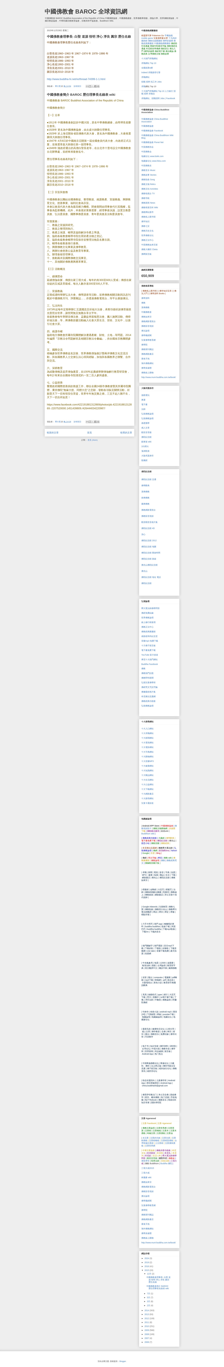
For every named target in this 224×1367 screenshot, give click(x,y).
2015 (147, 1270)
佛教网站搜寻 (147, 212)
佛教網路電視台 (148, 321)
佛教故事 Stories (148, 175)
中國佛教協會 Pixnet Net (152, 142)
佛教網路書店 (147, 354)
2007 (147, 1338)
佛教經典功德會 (148, 701)
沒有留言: (78, 86)
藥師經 (144, 41)
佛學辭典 (145, 485)
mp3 (149, 641)
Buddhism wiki (147, 833)
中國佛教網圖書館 (162, 43)
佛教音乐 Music (148, 170)
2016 (147, 1266)
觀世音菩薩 (146, 432)
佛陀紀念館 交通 (148, 479)
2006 (147, 1342)
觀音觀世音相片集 (149, 522)
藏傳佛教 (145, 504)
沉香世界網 (150, 1146)
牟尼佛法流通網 (148, 696)
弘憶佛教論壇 (147, 414)
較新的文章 (53, 432)
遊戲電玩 (145, 395)
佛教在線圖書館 (155, 41)
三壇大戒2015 (147, 1168)
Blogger (122, 1361)
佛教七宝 (145, 226)
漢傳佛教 (145, 307)
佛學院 (144, 344)
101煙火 (145, 446)
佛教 (143, 303)
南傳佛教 (145, 498)
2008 (147, 1334)
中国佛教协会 (147, 147)
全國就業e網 (147, 68)
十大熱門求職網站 (149, 58)
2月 (149, 1305)
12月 (149, 1274)
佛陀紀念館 (146, 437)
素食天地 (145, 358)
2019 (147, 1262)
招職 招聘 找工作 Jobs (151, 82)
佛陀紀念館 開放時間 (150, 553)
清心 (143, 534)
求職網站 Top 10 (148, 63)
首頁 (89, 432)
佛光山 (144, 571)
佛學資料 (145, 298)
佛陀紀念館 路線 (148, 559)
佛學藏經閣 (146, 335)
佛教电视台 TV (148, 193)
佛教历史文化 (147, 231)
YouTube (149, 655)
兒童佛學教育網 (148, 340)
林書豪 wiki (146, 1177)
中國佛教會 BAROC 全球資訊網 (86, 11)
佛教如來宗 (146, 317)
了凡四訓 (172, 38)
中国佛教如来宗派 (149, 245)
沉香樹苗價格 (167, 1140)
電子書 (144, 404)
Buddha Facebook (149, 664)
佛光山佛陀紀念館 (149, 565)
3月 (149, 1301)
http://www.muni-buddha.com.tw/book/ (158, 377)
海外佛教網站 (147, 363)
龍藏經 (144, 460)
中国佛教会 (146, 151)
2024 (147, 1258)
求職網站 (145, 77)
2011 (147, 1322)
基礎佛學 (145, 423)
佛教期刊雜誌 (147, 349)
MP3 (147, 761)
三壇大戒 (145, 1173)
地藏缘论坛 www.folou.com (153, 161)
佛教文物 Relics (148, 184)
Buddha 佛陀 (166, 1163)
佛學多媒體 (168, 41)
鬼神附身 (145, 451)
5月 (149, 1297)
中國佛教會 (146, 312)
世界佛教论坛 (147, 235)
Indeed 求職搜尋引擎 (150, 72)
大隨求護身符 (147, 456)
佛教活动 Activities (149, 189)
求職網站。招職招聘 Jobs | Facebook (158, 98)
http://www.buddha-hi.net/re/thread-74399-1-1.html (76, 79)
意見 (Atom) (93, 440)
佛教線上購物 (147, 372)
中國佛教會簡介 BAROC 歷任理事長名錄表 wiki (81, 94)
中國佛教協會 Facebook (152, 130)
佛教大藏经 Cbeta (149, 249)
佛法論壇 (145, 331)
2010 (147, 1326)
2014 (147, 1310)
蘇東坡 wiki (146, 442)
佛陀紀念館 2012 (149, 540)
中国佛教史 (146, 165)
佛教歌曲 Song (148, 179)
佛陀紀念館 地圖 (148, 546)
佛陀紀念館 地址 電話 (151, 577)
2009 (147, 1330)
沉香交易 (166, 1138)
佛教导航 (145, 198)
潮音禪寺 (145, 1161)
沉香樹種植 (154, 1140)
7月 (149, 1293)
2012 (147, 1318)
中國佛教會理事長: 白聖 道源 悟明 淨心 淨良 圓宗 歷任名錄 (89, 36)
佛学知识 (145, 221)
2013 (147, 1314)
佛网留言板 (146, 254)
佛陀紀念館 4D (148, 528)
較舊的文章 (126, 432)
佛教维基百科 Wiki (149, 207)
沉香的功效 (155, 1138)
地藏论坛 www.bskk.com (152, 156)
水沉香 (146, 1138)
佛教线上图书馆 (148, 217)
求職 (143, 86)
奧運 (143, 400)
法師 (143, 409)
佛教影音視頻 (147, 326)
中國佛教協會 (147, 126)
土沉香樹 (159, 1143)
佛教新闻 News (148, 203)
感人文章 (145, 428)
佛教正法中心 (147, 240)
